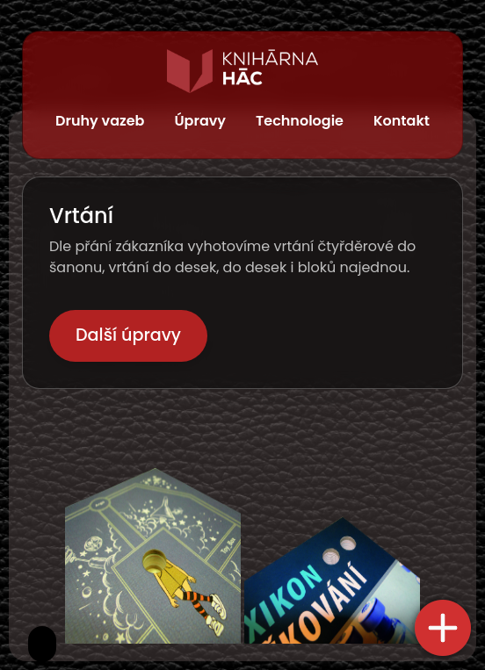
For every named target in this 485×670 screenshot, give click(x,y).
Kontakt (401, 121)
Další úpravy (128, 335)
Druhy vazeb (99, 121)
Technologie (300, 121)
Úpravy (200, 121)
